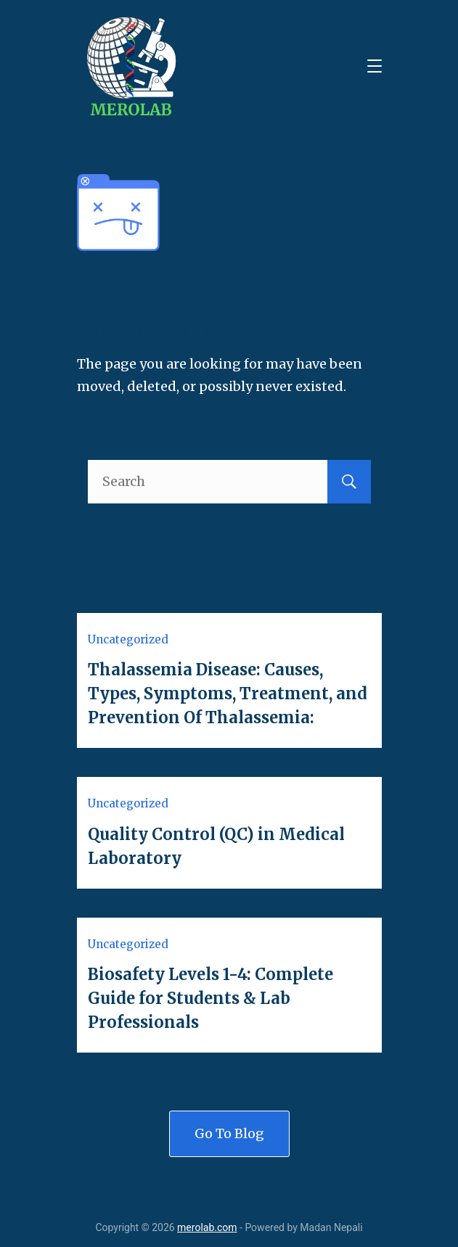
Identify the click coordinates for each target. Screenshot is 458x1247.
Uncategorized (128, 639)
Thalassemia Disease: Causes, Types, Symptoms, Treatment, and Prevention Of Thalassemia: (227, 693)
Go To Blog (229, 1133)
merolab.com (207, 1227)
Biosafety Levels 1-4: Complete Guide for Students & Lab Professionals (210, 998)
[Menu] (374, 66)
